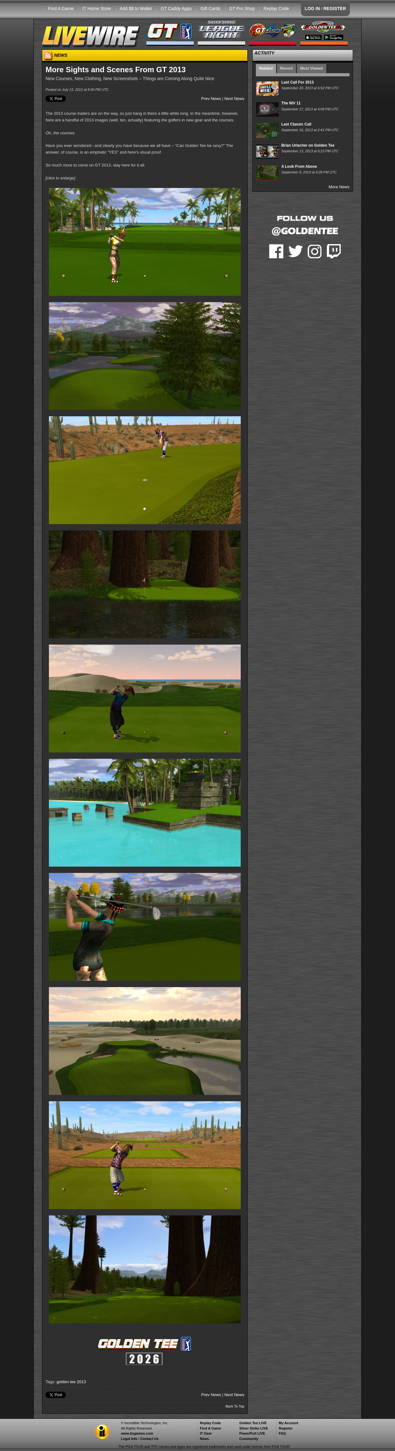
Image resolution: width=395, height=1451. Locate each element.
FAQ (282, 1433)
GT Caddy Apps (176, 8)
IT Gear (206, 1433)
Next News (234, 98)
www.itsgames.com (137, 1433)
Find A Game (61, 8)
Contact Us (149, 1439)
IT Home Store (96, 8)
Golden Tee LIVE (253, 1423)
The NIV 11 (291, 103)
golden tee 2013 (71, 1381)
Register (285, 1428)
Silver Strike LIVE (253, 1428)
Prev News (211, 98)
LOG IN (312, 8)
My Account (288, 1423)
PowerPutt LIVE (252, 1433)
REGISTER (334, 8)
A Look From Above (299, 166)
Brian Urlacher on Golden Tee (307, 145)
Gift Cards (210, 8)
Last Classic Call (296, 124)
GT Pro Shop (242, 8)
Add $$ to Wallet (136, 8)
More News (339, 186)
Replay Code (276, 8)
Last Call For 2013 (297, 82)
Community (248, 1439)
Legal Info (129, 1439)
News (204, 1439)
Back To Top (235, 1406)
